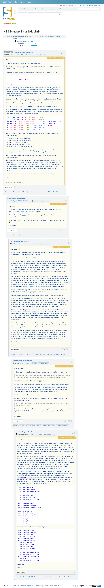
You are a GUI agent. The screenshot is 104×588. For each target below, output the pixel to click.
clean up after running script (26, 292)
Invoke (30, 284)
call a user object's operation (36, 286)
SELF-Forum (8, 52)
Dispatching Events (35, 278)
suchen (55, 9)
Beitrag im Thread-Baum (54, 192)
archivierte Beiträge (55, 14)
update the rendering (66, 474)
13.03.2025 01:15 (26, 363)
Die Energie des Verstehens (18, 586)
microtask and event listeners (22, 211)
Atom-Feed (40, 14)
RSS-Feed (47, 14)
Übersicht (31, 9)
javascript (31, 54)
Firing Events (44, 276)
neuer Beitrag (23, 9)
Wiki (15, 2)
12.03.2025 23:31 (26, 244)
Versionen (24, 55)
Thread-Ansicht (32, 14)
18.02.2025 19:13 (15, 55)
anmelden (30, 192)
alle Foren (13, 192)
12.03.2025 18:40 (21, 201)
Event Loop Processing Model (27, 472)
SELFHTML (7, 2)
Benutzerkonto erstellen (40, 192)
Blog (29, 2)
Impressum (30, 586)
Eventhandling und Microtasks (23, 52)
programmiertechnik (40, 54)
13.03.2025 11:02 (32, 434)
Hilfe (60, 9)
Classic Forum (53, 586)
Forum (22, 2)
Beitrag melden (9, 187)
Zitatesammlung (46, 9)
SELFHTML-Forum (23, 14)
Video (24, 215)
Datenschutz (38, 586)
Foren (37, 9)
